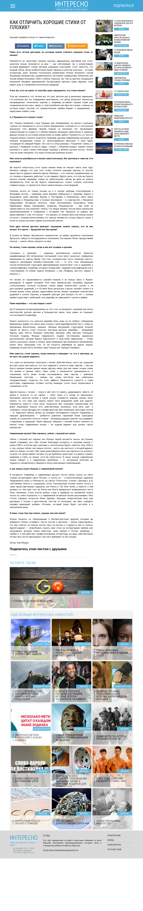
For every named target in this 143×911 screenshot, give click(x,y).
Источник (13, 607)
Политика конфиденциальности (60, 903)
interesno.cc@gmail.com (23, 905)
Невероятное (114, 897)
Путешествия (114, 902)
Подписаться (122, 6)
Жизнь (110, 893)
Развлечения (113, 888)
